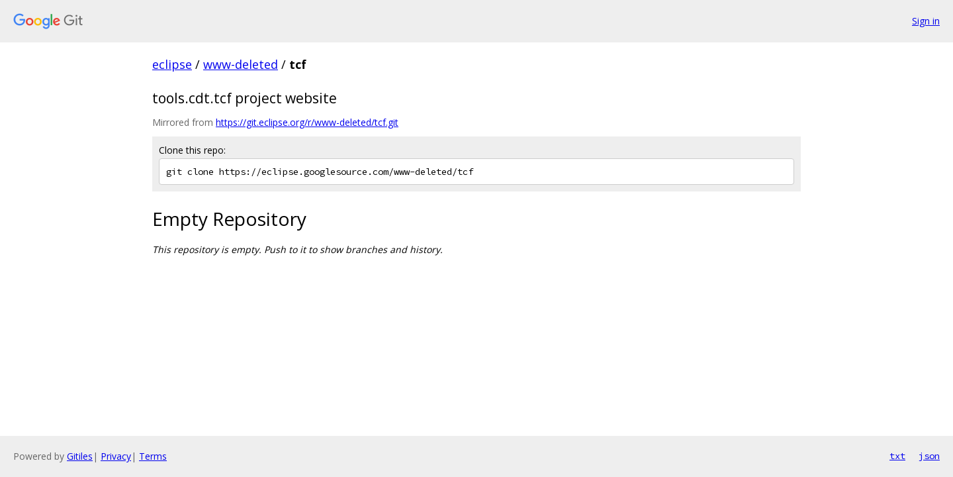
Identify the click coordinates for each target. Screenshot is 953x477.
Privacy (116, 456)
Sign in (926, 21)
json (929, 456)
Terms (153, 456)
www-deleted (240, 64)
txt (897, 456)
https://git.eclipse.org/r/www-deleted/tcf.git (307, 122)
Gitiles (80, 456)
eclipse (172, 64)
